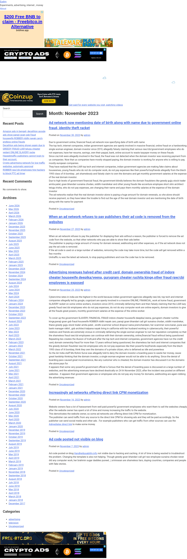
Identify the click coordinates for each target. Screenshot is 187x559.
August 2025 (15, 240)
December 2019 (17, 430)
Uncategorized (66, 208)
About (3, 8)
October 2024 (16, 275)
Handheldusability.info (85, 453)
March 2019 (15, 461)
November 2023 (17, 310)
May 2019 (14, 454)
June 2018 (14, 486)
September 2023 (17, 317)
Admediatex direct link (60, 424)
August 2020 (15, 405)
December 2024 (17, 268)
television (14, 522)
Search (6, 108)
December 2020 (17, 391)
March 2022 (15, 349)
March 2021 (15, 381)
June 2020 (14, 412)
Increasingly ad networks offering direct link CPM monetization (98, 392)
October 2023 (16, 314)
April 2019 (14, 458)
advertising (14, 519)
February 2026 (16, 219)
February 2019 (16, 465)
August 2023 (15, 321)
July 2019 (14, 447)
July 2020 (14, 409)
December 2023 (17, 307)
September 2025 (17, 237)
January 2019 (16, 468)
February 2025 (16, 261)
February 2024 (16, 300)
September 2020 (17, 402)
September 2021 (17, 360)
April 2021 (14, 377)
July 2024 (14, 286)
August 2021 (15, 363)
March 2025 (15, 258)
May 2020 (14, 416)
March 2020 (15, 423)
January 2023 (16, 345)
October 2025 (16, 233)
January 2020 (16, 426)
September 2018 (17, 475)
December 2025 (17, 226)
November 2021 (17, 352)
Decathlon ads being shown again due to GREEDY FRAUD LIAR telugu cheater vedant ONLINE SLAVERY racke (24, 149)
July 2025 (14, 244)
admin (87, 135)
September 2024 (17, 279)
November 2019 (17, 433)
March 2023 (15, 338)
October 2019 (16, 437)
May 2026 (14, 209)
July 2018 (14, 482)
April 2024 (14, 296)
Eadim (3, 1)
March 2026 (15, 216)
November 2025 (17, 230)
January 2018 (16, 500)
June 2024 (14, 289)
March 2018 (15, 496)
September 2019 (17, 440)
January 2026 (16, 223)
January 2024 (16, 303)
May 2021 (14, 374)
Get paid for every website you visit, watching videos (96, 105)
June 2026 (14, 205)
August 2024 (15, 282)
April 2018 (14, 493)
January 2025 (16, 265)
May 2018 (14, 489)
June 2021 (14, 370)
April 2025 (14, 254)
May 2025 (14, 251)
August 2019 (15, 444)
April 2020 (14, 419)
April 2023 (14, 335)
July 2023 (14, 324)
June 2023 (14, 328)
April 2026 (14, 212)
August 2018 (15, 479)
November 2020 (17, 395)
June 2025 (14, 247)
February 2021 (16, 384)
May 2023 (14, 331)
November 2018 (17, 472)
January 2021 (16, 388)
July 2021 (14, 367)
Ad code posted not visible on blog (76, 439)
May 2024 (14, 293)
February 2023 (16, 342)
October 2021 (16, 356)
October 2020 (16, 398)
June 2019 (14, 451)
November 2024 (17, 272)
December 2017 (17, 503)
